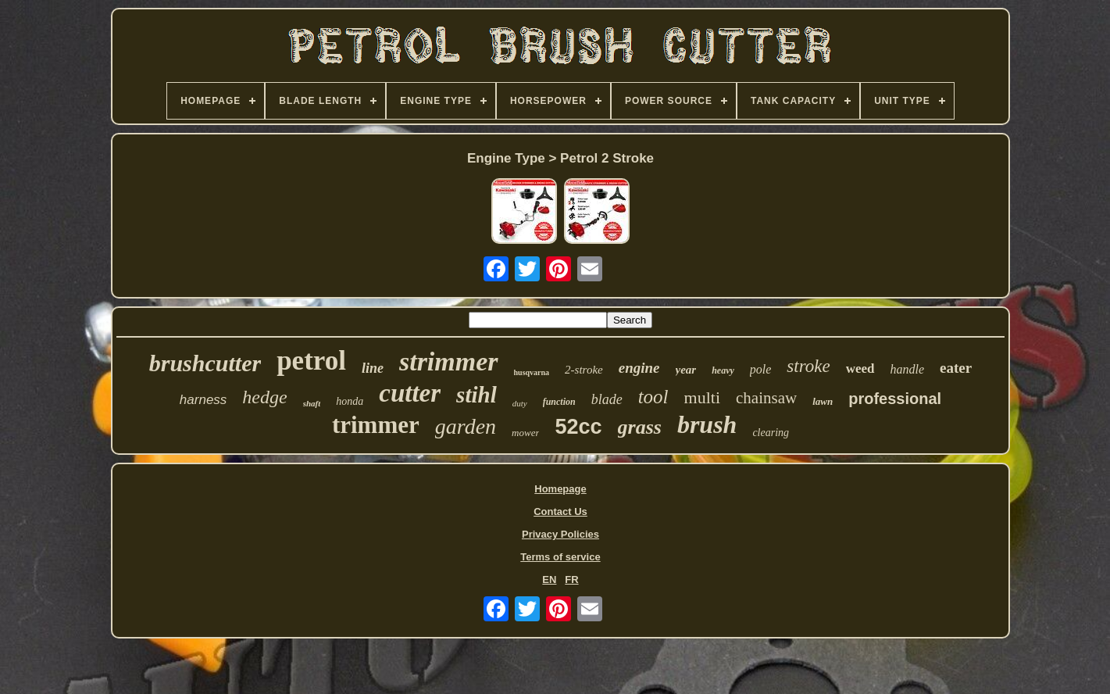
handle (907, 369)
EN (549, 579)
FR (571, 579)
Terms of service (560, 557)
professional (894, 398)
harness (203, 399)
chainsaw (766, 397)
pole (761, 369)
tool (653, 396)
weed (860, 368)
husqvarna (532, 372)
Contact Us (560, 511)
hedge (264, 397)
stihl (476, 394)
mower (525, 432)
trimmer (375, 424)
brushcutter (205, 363)
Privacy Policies (560, 534)
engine (639, 368)
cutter (410, 393)
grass (640, 427)
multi (702, 397)
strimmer (448, 361)
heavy (723, 370)
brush (707, 424)
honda (349, 401)
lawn (822, 401)
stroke (808, 366)
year (686, 369)
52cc (578, 426)
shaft (312, 403)
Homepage (560, 489)
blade (607, 399)
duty (519, 403)
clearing (770, 432)
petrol (311, 360)
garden (465, 426)
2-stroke (584, 369)
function (559, 401)
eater (956, 368)
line (373, 368)
